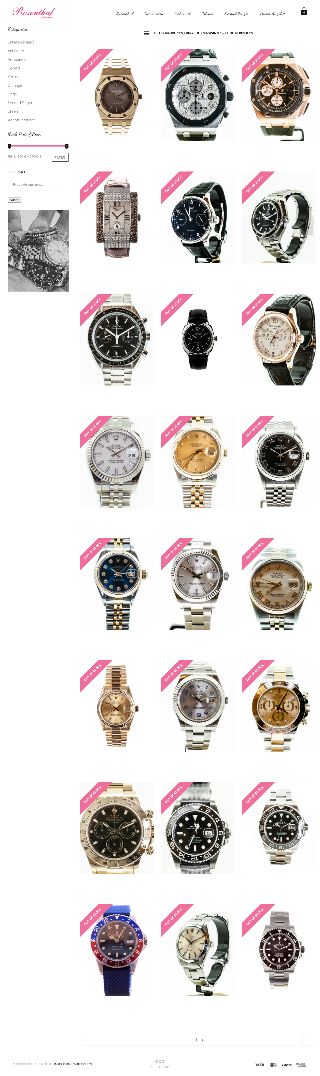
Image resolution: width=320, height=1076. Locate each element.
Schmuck (183, 13)
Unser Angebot (272, 13)
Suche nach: (17, 172)
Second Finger (236, 13)
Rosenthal (124, 13)
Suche (14, 200)
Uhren (207, 13)
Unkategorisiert (21, 42)
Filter (60, 157)
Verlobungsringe (22, 120)
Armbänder (17, 59)
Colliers (14, 68)
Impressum (62, 1064)
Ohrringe (15, 85)
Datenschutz (82, 1064)
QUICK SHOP (160, 1064)
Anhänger (16, 51)
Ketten (13, 77)
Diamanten (153, 13)
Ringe (12, 94)
